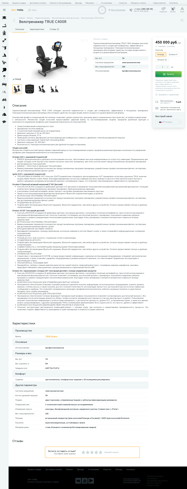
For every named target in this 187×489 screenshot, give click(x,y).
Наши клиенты (159, 3)
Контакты (173, 3)
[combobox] (160, 122)
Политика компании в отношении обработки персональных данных (132, 480)
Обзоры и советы (140, 3)
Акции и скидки (19, 3)
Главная (5, 3)
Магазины (91, 3)
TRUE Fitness (51, 336)
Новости (123, 3)
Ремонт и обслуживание (60, 3)
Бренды (78, 3)
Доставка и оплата (38, 3)
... (182, 3)
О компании (108, 3)
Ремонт (69, 469)
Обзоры (118, 469)
